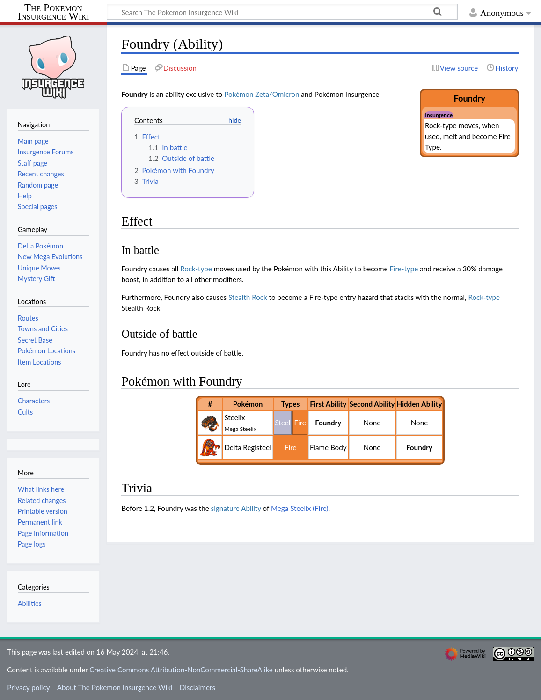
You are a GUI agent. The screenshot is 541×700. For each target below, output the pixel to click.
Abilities (30, 603)
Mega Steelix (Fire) (299, 508)
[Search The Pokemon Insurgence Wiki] (282, 11)
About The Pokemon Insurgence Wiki (115, 687)
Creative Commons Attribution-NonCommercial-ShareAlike (181, 669)
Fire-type (403, 268)
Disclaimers (197, 687)
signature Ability (236, 508)
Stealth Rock (247, 297)
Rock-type (196, 268)
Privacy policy (28, 687)
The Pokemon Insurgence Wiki (53, 12)
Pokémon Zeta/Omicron (261, 94)
